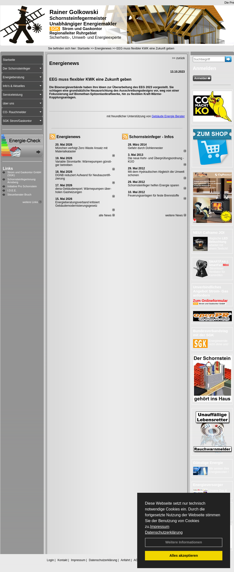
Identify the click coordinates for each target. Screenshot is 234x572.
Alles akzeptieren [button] (183, 555)
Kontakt (63, 560)
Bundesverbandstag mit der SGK (210, 333)
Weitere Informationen (183, 542)
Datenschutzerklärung (164, 532)
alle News (106, 215)
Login (50, 560)
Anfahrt (125, 560)
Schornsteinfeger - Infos (151, 137)
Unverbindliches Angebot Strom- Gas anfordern (210, 291)
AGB (137, 560)
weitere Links (32, 202)
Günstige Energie (208, 463)
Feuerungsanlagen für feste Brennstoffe (153, 195)
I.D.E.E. (12, 190)
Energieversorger (208, 485)
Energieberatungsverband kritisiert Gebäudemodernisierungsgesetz (77, 204)
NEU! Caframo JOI (209, 232)
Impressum (159, 527)
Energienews (69, 137)
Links (8, 168)
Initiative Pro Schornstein (22, 186)
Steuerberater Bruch (19, 194)
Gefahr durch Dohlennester (145, 148)
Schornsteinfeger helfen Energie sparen (153, 185)
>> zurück (178, 58)
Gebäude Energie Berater (168, 116)
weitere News (175, 215)
